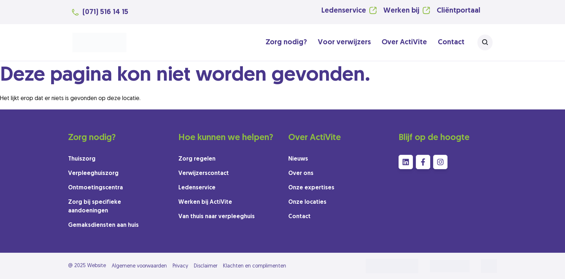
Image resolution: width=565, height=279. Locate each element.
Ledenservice (343, 10)
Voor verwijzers (344, 42)
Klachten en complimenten (254, 266)
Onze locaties (307, 202)
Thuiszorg (81, 159)
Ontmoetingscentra (95, 188)
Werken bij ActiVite (205, 202)
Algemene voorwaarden (139, 266)
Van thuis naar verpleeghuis (216, 217)
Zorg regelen (196, 159)
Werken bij (401, 10)
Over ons (300, 173)
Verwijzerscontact (203, 173)
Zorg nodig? (286, 42)
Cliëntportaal (458, 10)
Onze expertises (311, 188)
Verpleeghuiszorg (93, 173)
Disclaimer (205, 266)
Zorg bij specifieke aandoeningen (94, 206)
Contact (451, 42)
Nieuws (298, 159)
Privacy (180, 266)
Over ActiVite (404, 42)
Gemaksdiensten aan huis (103, 225)
